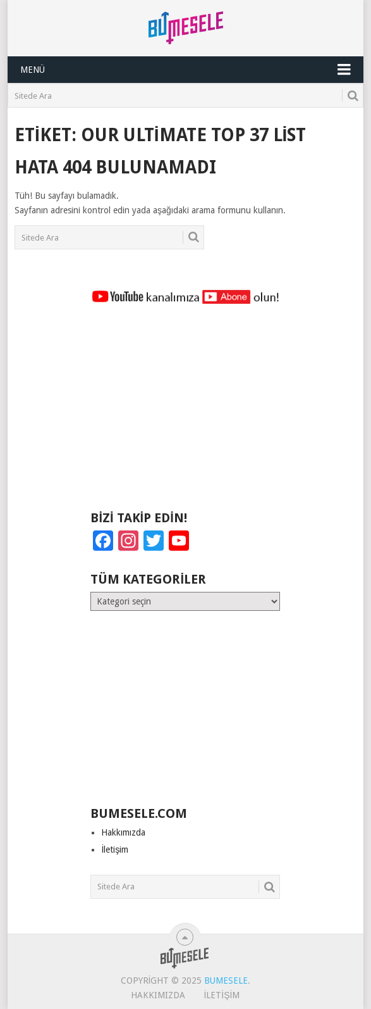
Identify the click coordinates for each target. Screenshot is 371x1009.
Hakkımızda (123, 832)
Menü (32, 70)
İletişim (114, 849)
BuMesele (226, 980)
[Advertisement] (185, 413)
